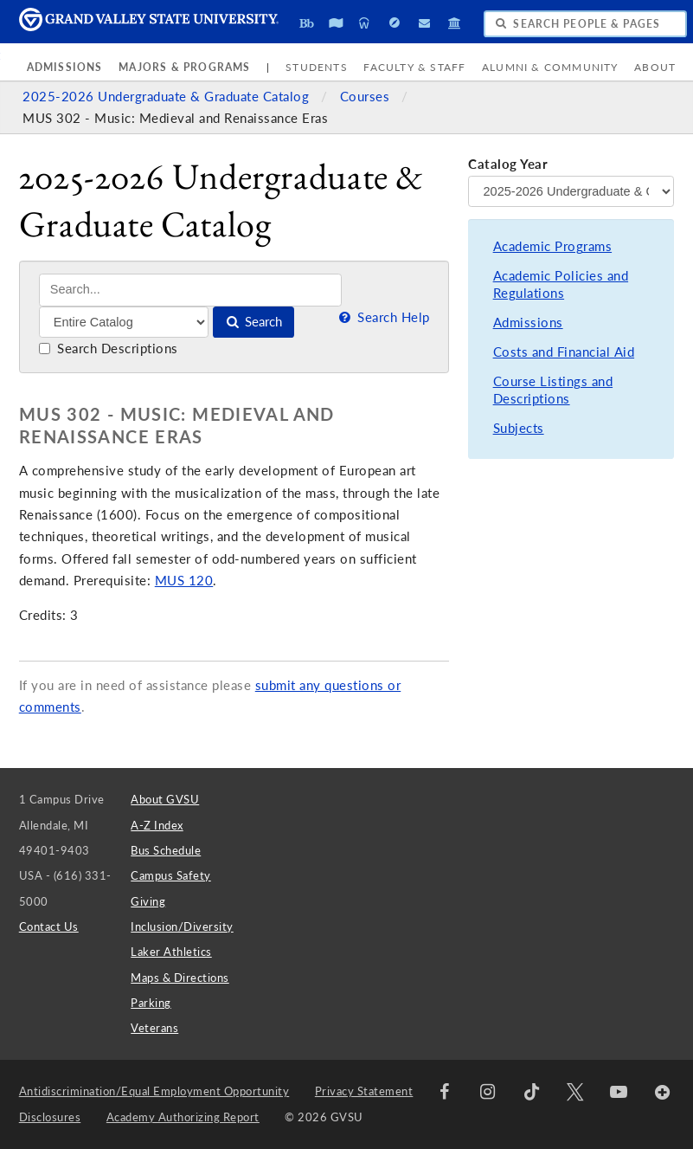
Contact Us (49, 926)
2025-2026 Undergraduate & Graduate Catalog (167, 96)
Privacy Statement (364, 1091)
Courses (367, 96)
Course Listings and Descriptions (553, 390)
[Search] (191, 290)
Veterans (154, 1028)
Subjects (518, 428)
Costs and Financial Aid (564, 352)
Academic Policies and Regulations (561, 284)
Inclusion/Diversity (182, 926)
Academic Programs (553, 246)
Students (317, 67)
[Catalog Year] (571, 191)
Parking (151, 1003)
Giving (148, 901)
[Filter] (124, 322)
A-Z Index (157, 825)
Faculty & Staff (414, 67)
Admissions (65, 67)
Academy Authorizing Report (183, 1117)
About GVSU (165, 799)
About (655, 67)
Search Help (382, 317)
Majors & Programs (184, 67)
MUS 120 (184, 580)
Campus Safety (171, 875)
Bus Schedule (166, 850)
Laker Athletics (171, 952)
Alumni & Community (550, 67)
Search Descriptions (108, 348)
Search (253, 321)
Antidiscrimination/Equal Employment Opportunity (154, 1091)
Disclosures (50, 1117)
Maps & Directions (180, 977)
